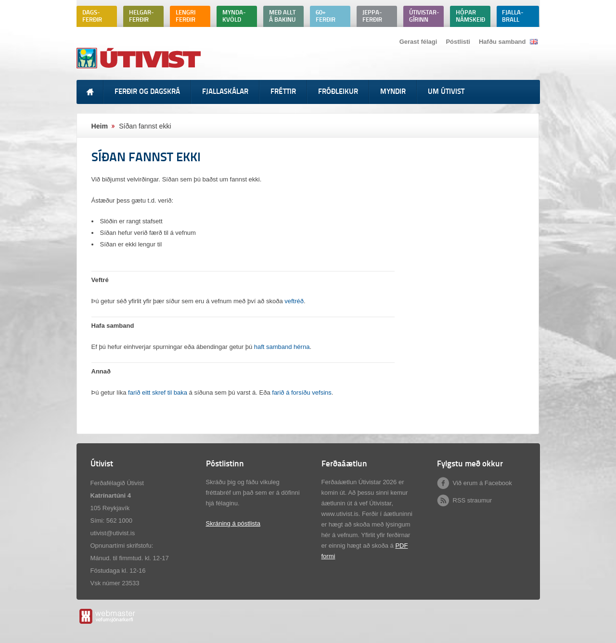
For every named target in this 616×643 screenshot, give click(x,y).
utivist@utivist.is (112, 533)
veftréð (294, 301)
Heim (99, 126)
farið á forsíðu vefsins (302, 392)
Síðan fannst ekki (145, 126)
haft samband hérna (282, 346)
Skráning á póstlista (233, 523)
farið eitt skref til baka (157, 392)
